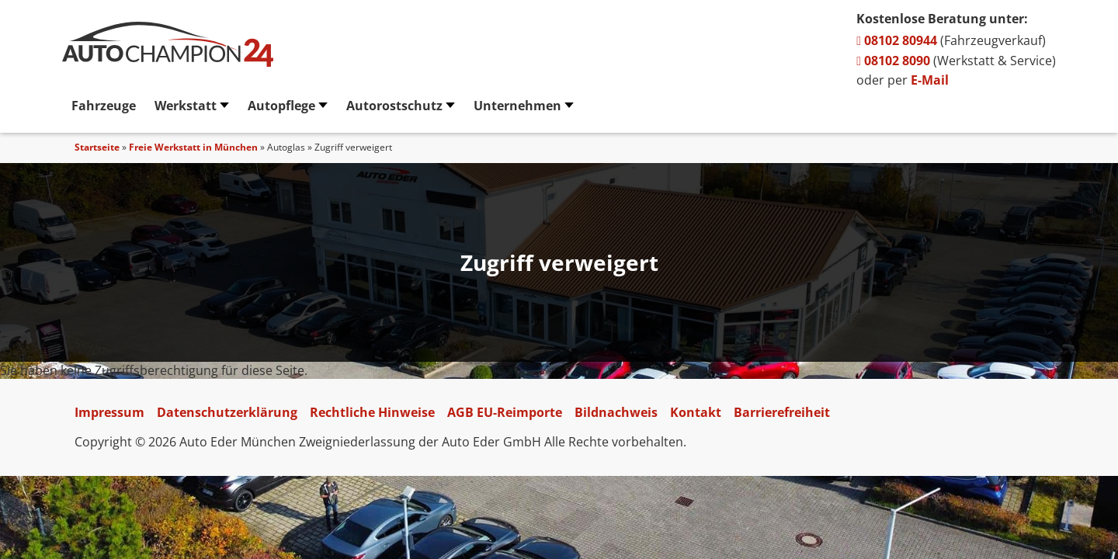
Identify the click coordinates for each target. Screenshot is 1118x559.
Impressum (109, 412)
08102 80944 (896, 40)
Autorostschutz (394, 105)
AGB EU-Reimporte (504, 412)
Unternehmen (517, 105)
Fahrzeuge (103, 105)
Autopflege (281, 105)
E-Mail (930, 80)
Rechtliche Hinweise (372, 412)
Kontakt (695, 412)
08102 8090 (893, 60)
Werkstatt (186, 105)
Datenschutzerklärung (227, 412)
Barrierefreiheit (782, 412)
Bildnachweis (616, 412)
